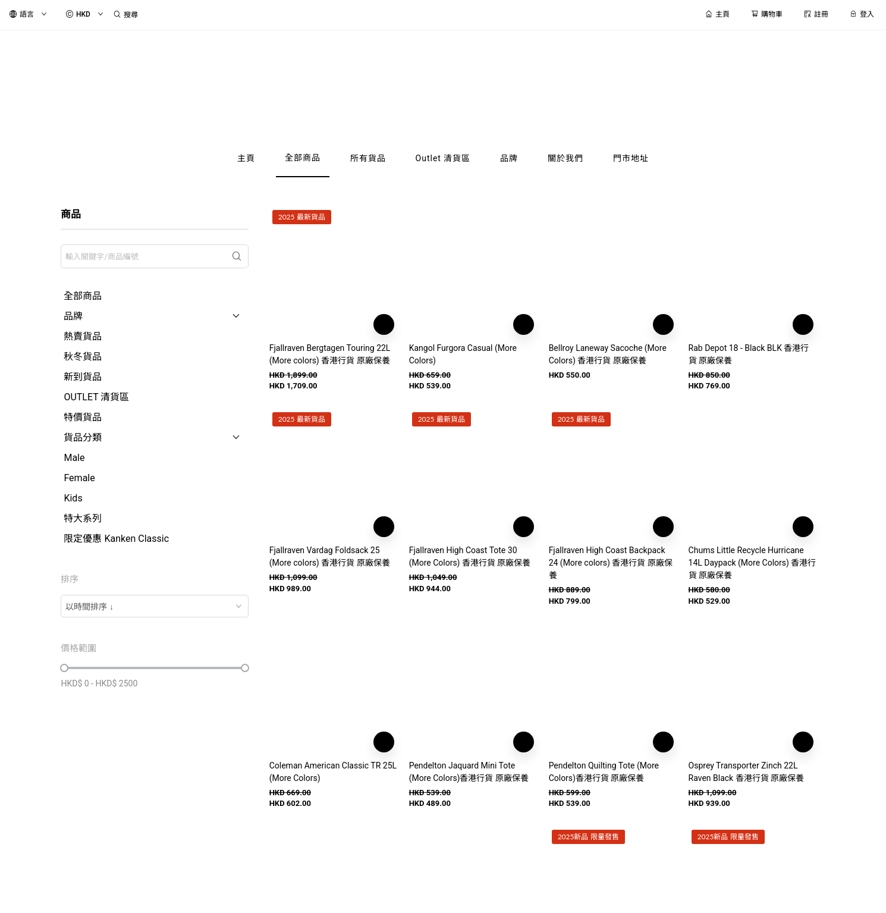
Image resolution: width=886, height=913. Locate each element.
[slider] (64, 668)
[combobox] (154, 606)
